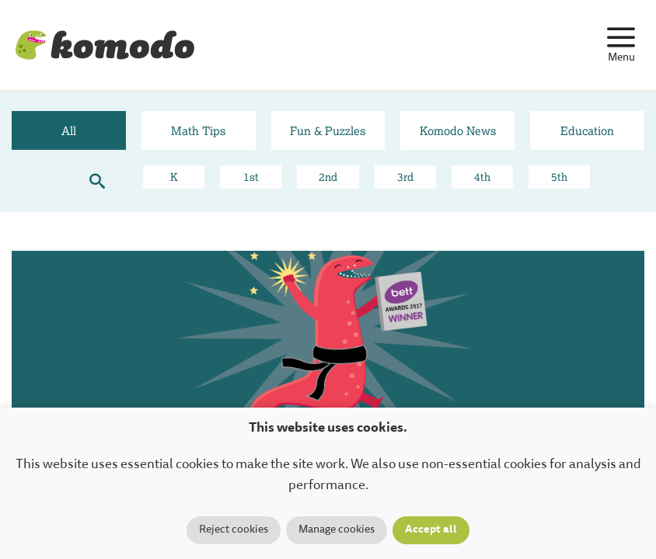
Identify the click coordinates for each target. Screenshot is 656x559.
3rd (405, 176)
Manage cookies (336, 530)
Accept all (431, 530)
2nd (328, 176)
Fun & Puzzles (327, 130)
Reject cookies (233, 530)
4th (482, 176)
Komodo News (458, 130)
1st (251, 176)
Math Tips (198, 130)
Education (587, 130)
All (68, 130)
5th (559, 176)
